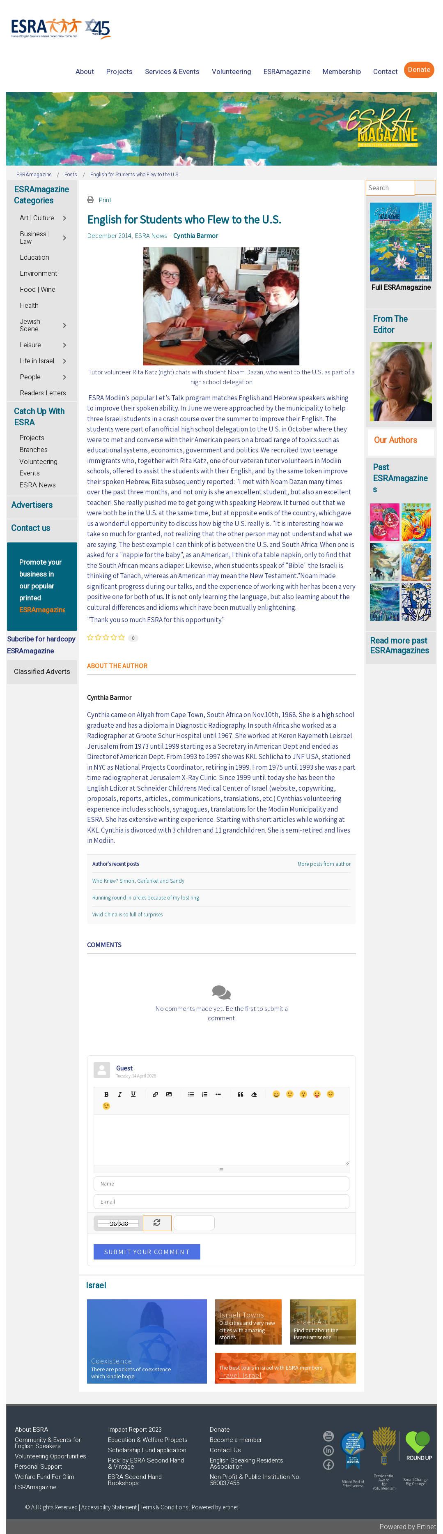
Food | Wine (37, 290)
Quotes (240, 1094)
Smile (289, 1094)
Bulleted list (191, 1094)
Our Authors (395, 440)
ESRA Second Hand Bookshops (135, 1480)
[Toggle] (65, 217)
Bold (106, 1094)
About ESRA (31, 1429)
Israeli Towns (241, 1314)
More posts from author (324, 863)
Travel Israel (240, 1375)
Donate (220, 1429)
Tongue (316, 1094)
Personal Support (38, 1466)
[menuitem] (84, 72)
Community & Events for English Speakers (48, 1443)
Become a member (236, 1439)
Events (29, 473)
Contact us (30, 528)
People (30, 377)
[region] (221, 129)
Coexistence (111, 1361)
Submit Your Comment (147, 1251)
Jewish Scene (30, 325)
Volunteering (38, 462)
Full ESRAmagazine (401, 287)
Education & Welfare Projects (148, 1439)
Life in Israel (37, 361)
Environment (38, 274)
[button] (353, 1450)
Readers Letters (43, 393)
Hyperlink (155, 1094)
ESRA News (151, 235)
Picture (169, 1094)
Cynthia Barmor (195, 235)
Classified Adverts (42, 672)
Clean (254, 1094)
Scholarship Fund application (147, 1450)
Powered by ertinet (215, 1507)
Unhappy (330, 1094)
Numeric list (204, 1094)
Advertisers (32, 505)
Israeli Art (311, 1321)
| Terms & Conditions (163, 1507)
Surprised (303, 1094)
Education (34, 258)
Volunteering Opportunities (50, 1456)
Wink (106, 1106)
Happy (276, 1094)
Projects (31, 438)
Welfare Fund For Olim (44, 1476)
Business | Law (35, 238)
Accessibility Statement (109, 1507)
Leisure (30, 345)
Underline (133, 1094)
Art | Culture (37, 218)
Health (29, 306)
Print (105, 199)
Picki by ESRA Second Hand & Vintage (146, 1463)
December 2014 (109, 235)
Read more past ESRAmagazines (399, 646)
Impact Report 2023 (135, 1429)
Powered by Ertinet (407, 1527)
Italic (119, 1094)
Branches (33, 450)
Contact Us (225, 1450)
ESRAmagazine (35, 1487)
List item (218, 1094)
